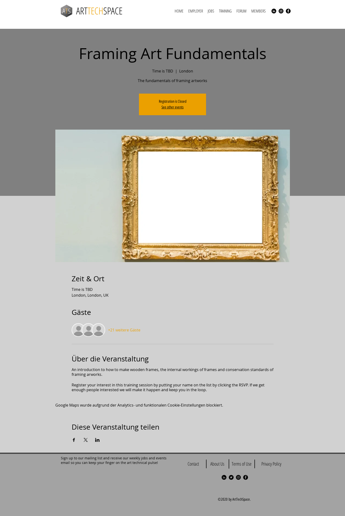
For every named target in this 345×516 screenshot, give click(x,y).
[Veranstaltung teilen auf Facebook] (74, 440)
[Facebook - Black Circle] (288, 11)
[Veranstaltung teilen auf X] (85, 440)
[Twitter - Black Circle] (231, 477)
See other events (172, 107)
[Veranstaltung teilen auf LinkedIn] (97, 440)
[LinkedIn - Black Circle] (273, 11)
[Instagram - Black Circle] (281, 11)
